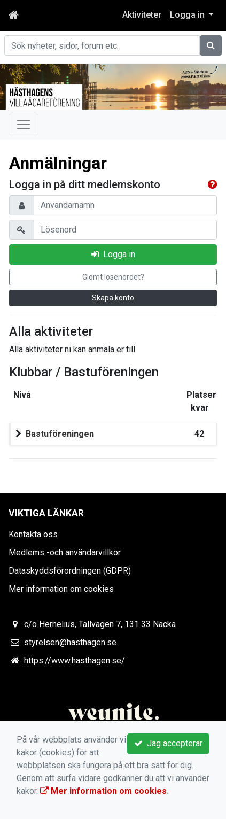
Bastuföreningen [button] (60, 434)
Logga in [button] (188, 15)
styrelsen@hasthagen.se (70, 642)
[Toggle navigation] (23, 124)
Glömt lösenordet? (113, 277)
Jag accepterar (168, 743)
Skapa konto (113, 297)
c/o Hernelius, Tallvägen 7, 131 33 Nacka (100, 624)
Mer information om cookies (61, 589)
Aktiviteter (141, 15)
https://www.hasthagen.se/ (74, 660)
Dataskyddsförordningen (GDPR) (70, 571)
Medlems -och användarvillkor (65, 552)
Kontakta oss (33, 534)
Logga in (113, 254)
